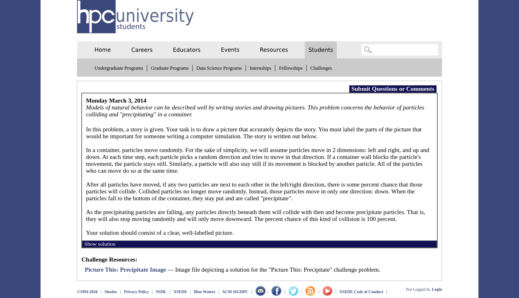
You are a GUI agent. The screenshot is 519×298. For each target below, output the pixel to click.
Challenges (321, 68)
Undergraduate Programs (118, 68)
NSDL (161, 291)
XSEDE (180, 291)
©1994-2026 (87, 291)
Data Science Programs (219, 68)
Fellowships (290, 68)
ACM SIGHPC (235, 291)
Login (437, 289)
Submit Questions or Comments (393, 89)
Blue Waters (204, 291)
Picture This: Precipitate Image (125, 269)
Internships (260, 68)
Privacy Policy (136, 291)
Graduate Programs (170, 68)
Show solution (100, 244)
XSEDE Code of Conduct (361, 291)
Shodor (111, 291)
